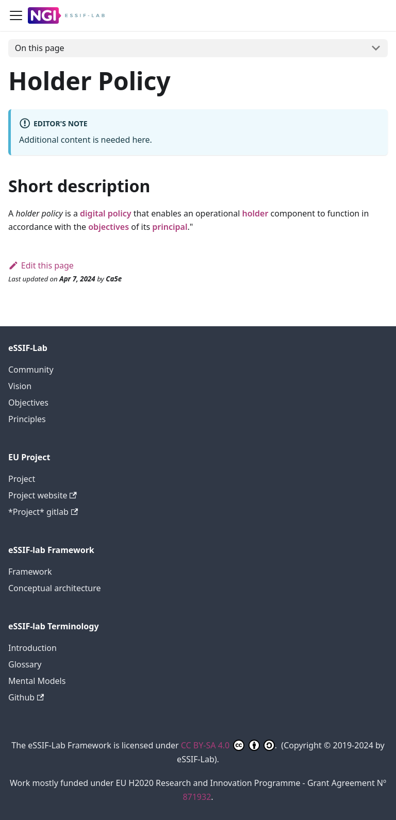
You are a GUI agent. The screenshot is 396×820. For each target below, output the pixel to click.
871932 (197, 796)
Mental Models (36, 681)
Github (26, 697)
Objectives (28, 402)
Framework (30, 571)
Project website (42, 495)
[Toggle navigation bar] (16, 15)
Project (21, 478)
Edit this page (41, 265)
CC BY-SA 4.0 (228, 745)
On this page (39, 48)
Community (31, 369)
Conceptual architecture (54, 588)
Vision (19, 386)
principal (169, 226)
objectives (108, 226)
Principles (27, 419)
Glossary (25, 664)
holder (255, 213)
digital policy (105, 213)
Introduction (32, 648)
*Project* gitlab (43, 511)
